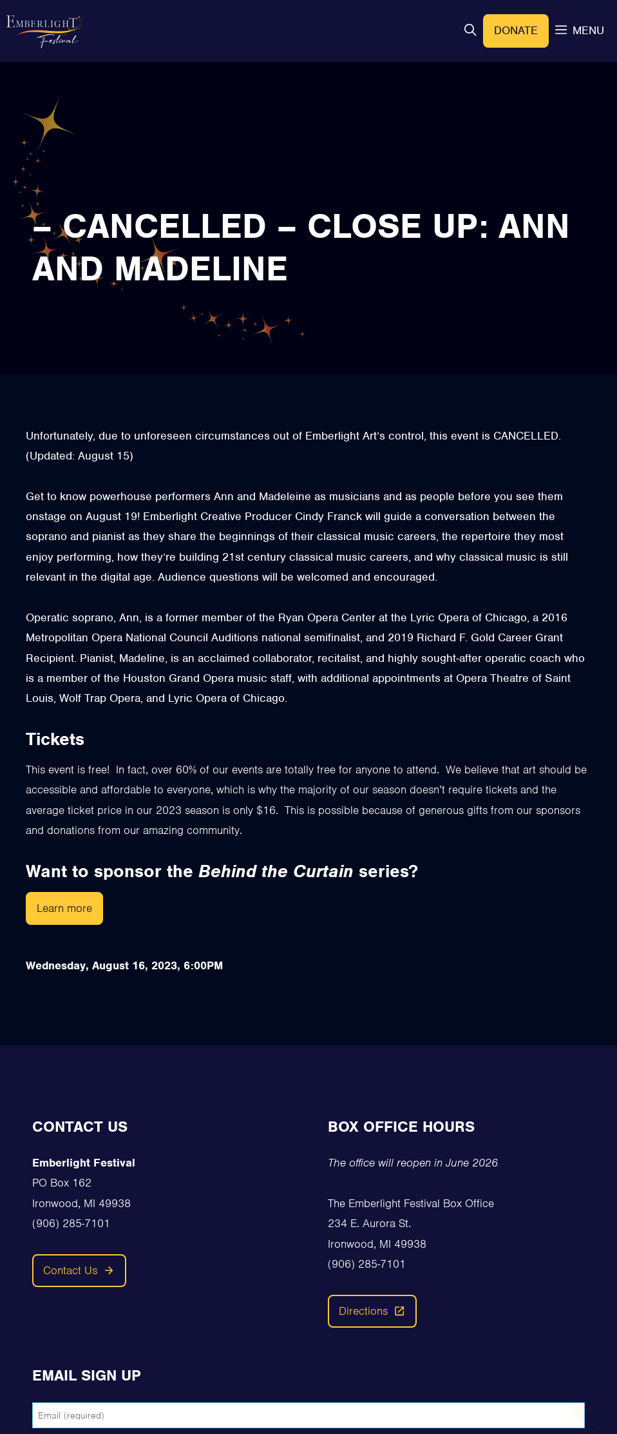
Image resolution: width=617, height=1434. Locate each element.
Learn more (64, 908)
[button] (470, 30)
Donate (516, 30)
